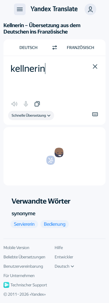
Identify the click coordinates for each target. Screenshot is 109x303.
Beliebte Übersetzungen (24, 257)
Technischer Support (25, 285)
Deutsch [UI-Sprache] (64, 266)
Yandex (37, 294)
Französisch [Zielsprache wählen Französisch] (80, 47)
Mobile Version (16, 247)
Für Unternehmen (19, 275)
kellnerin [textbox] (27, 68)
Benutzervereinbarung (23, 266)
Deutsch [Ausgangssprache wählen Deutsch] (28, 47)
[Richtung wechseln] (54, 47)
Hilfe (59, 247)
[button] (90, 9)
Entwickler (64, 257)
